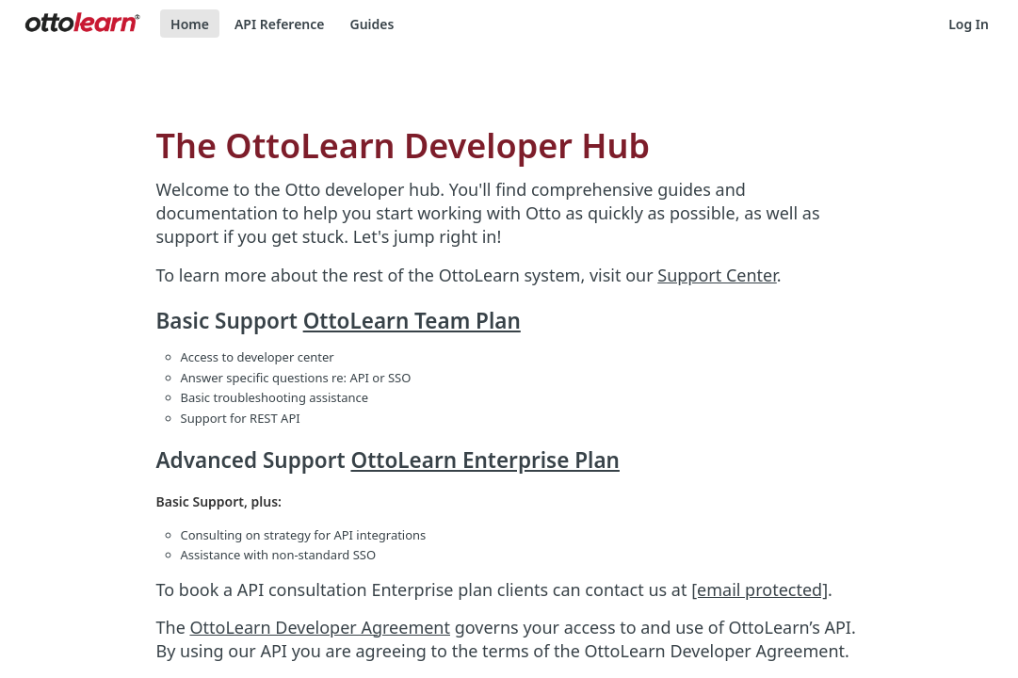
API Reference (279, 24)
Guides (371, 24)
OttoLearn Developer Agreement (319, 627)
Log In (968, 24)
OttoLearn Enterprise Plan (484, 460)
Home (189, 24)
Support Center (717, 275)
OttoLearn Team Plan (412, 320)
